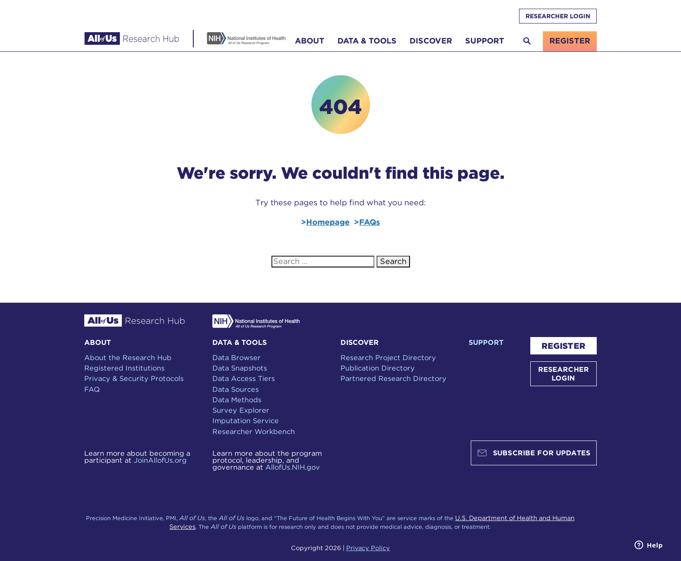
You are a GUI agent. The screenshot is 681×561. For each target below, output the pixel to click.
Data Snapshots (239, 368)
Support (484, 40)
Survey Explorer (240, 410)
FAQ (92, 389)
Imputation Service (245, 420)
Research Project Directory (388, 357)
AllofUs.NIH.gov (292, 467)
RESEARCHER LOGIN (558, 16)
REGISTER (563, 346)
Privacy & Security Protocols (134, 378)
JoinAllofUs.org (160, 460)
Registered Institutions (124, 368)
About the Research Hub (128, 357)
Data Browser (236, 357)
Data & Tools (367, 40)
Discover (431, 40)
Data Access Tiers (243, 378)
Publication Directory (377, 368)
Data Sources (235, 389)
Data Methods (236, 399)
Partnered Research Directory (393, 378)
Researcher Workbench (253, 431)
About (309, 40)
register (569, 40)
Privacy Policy (368, 547)
